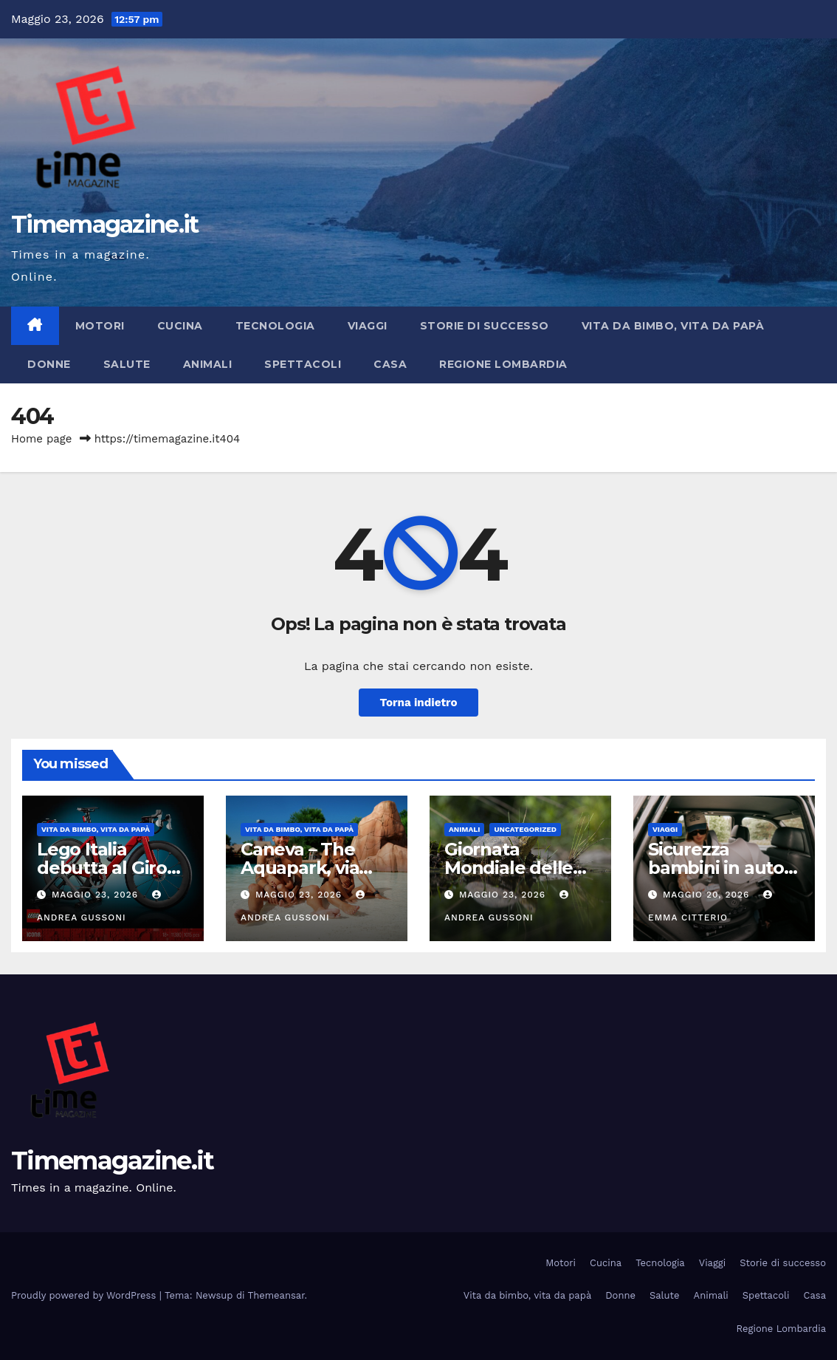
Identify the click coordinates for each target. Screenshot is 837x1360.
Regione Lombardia (503, 364)
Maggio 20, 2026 (708, 894)
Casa (390, 364)
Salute (127, 364)
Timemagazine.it (105, 224)
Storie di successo (484, 325)
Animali (207, 364)
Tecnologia (275, 325)
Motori (100, 325)
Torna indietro (418, 702)
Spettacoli (302, 364)
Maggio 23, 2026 (97, 894)
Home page (41, 438)
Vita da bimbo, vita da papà (673, 325)
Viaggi (368, 325)
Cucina (180, 325)
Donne (49, 364)
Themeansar (276, 1295)
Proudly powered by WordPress (85, 1295)
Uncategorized (525, 829)
